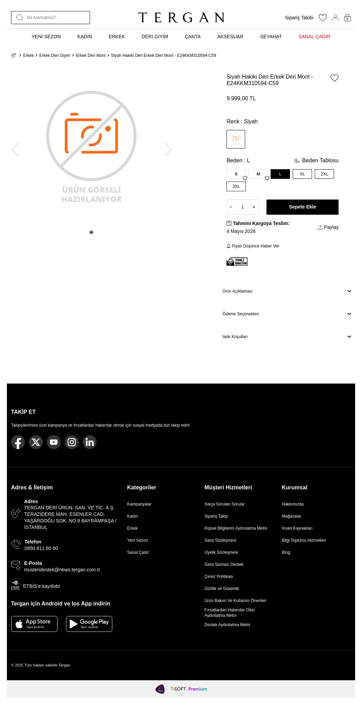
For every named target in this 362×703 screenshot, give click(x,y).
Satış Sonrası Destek (223, 564)
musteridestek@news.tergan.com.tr (62, 569)
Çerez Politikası (218, 576)
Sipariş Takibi (299, 17)
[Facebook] (18, 442)
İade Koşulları (286, 337)
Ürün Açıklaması (286, 291)
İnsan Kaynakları (297, 528)
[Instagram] (72, 442)
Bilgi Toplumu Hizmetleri (304, 540)
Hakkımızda (293, 504)
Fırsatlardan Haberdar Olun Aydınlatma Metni (229, 613)
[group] (91, 145)
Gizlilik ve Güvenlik (221, 588)
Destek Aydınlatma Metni (227, 624)
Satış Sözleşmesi (220, 540)
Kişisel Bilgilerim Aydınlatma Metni (237, 528)
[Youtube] (54, 442)
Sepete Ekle (302, 207)
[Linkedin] (90, 442)
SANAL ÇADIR (315, 36)
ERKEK (117, 36)
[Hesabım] (335, 17)
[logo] (181, 17)
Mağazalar (291, 516)
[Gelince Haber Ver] (245, 178)
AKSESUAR (230, 36)
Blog (286, 552)
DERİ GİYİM (155, 36)
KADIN (84, 36)
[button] (91, 232)
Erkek (28, 55)
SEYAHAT (271, 36)
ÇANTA (193, 36)
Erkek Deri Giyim (54, 55)
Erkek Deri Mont (90, 55)
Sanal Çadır (138, 552)
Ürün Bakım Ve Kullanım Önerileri (235, 600)
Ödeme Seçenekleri (286, 314)
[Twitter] (36, 442)
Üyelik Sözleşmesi (221, 552)
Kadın (132, 516)
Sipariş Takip (216, 516)
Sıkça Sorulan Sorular (224, 504)
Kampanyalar (139, 504)
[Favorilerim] (323, 19)
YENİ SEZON (46, 36)
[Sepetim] (347, 18)
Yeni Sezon (137, 540)
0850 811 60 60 (41, 548)
